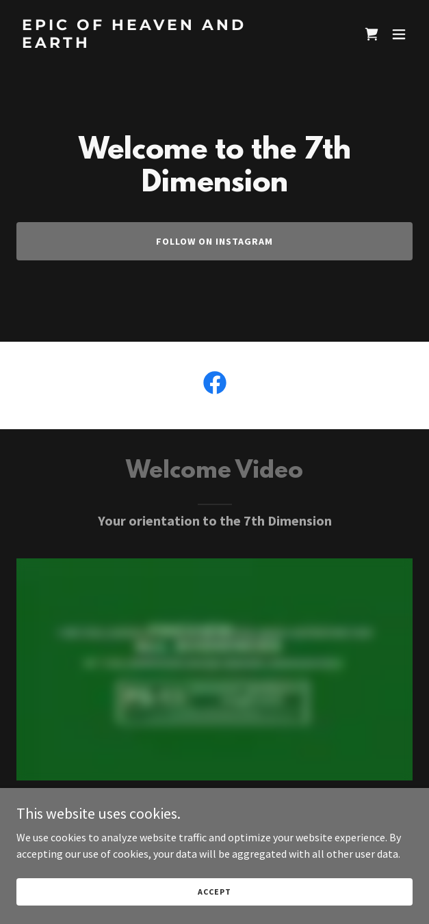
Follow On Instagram (214, 241)
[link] (155, 44)
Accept (214, 891)
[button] (399, 34)
